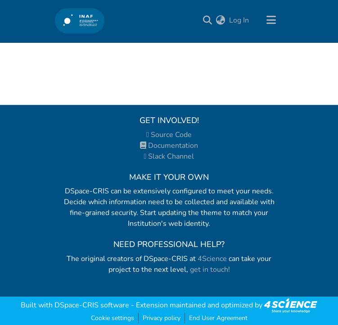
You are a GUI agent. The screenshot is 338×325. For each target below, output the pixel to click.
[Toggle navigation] (271, 20)
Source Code (169, 135)
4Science (212, 259)
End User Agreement (218, 318)
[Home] (79, 20)
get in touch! (210, 270)
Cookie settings (112, 318)
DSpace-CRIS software (91, 305)
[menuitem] (220, 20)
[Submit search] (207, 20)
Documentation (169, 146)
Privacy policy (161, 318)
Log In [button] (239, 20)
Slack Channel (169, 156)
